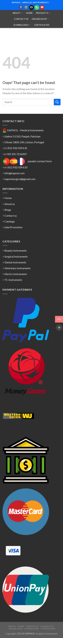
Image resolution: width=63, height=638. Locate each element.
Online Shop (40, 18)
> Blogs (6, 209)
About (17, 12)
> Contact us (9, 215)
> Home (7, 197)
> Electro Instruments (14, 273)
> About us (8, 203)
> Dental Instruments (14, 262)
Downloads (22, 24)
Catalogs (9, 221)
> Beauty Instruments (14, 250)
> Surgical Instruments (15, 256)
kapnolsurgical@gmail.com (19, 179)
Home (29, 13)
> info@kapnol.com (13, 173)
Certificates (41, 25)
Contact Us (21, 19)
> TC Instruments (12, 279)
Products (43, 12)
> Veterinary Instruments (16, 268)
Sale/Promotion (13, 227)
